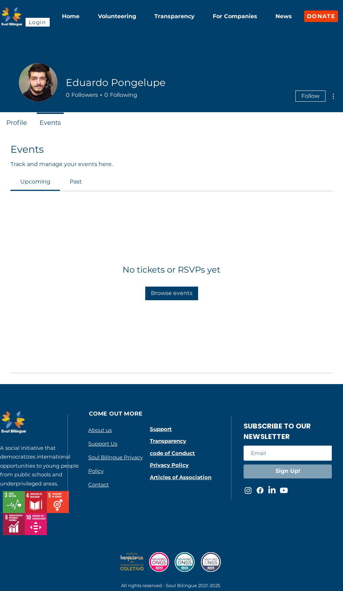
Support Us (102, 443)
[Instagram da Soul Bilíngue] (248, 490)
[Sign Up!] (288, 471)
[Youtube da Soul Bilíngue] (283, 490)
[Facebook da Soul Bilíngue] (260, 490)
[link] (35, 181)
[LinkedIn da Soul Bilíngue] (271, 490)
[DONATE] (321, 16)
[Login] (37, 22)
